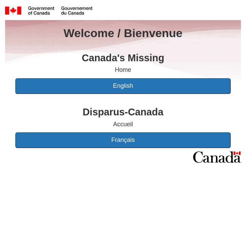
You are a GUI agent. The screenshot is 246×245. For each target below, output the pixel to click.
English (123, 85)
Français (123, 139)
